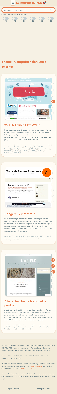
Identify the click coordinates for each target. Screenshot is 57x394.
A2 (53, 107)
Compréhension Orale (25, 145)
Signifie (41, 150)
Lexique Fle (8, 150)
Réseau (26, 150)
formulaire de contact (25, 368)
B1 (53, 101)
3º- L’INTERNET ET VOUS (22, 125)
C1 (53, 90)
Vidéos (24, 240)
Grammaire (25, 238)
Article (7, 325)
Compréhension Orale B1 (43, 145)
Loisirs (14, 329)
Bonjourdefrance (10, 145)
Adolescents (20, 236)
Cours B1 (29, 147)
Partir (21, 329)
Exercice (8, 148)
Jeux (46, 327)
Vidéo (15, 240)
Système (8, 152)
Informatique (25, 148)
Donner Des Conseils (11, 238)
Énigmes (15, 327)
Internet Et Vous (45, 148)
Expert (16, 148)
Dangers (48, 236)
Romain (34, 150)
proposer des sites (35, 366)
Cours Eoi (38, 147)
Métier (18, 150)
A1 (53, 113)
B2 (53, 96)
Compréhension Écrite (27, 325)
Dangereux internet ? (19, 214)
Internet (34, 148)
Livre (7, 329)
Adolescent (9, 236)
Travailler (17, 152)
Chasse (15, 325)
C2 (53, 84)
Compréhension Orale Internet (14, 147)
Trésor (28, 329)
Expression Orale (27, 327)
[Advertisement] (28, 38)
